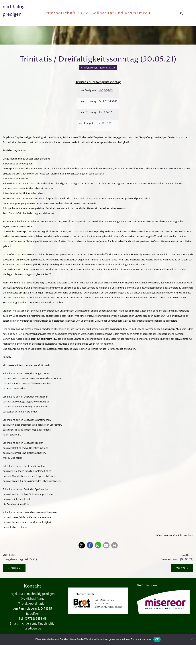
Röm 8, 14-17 (105, 112)
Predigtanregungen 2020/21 (98, 67)
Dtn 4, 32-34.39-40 (108, 101)
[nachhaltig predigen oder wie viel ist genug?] (20, 13)
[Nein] (191, 639)
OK (157, 639)
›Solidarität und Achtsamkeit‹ (121, 13)
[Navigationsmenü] (189, 13)
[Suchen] (181, 13)
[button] (82, 545)
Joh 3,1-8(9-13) (106, 90)
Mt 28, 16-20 (105, 123)
